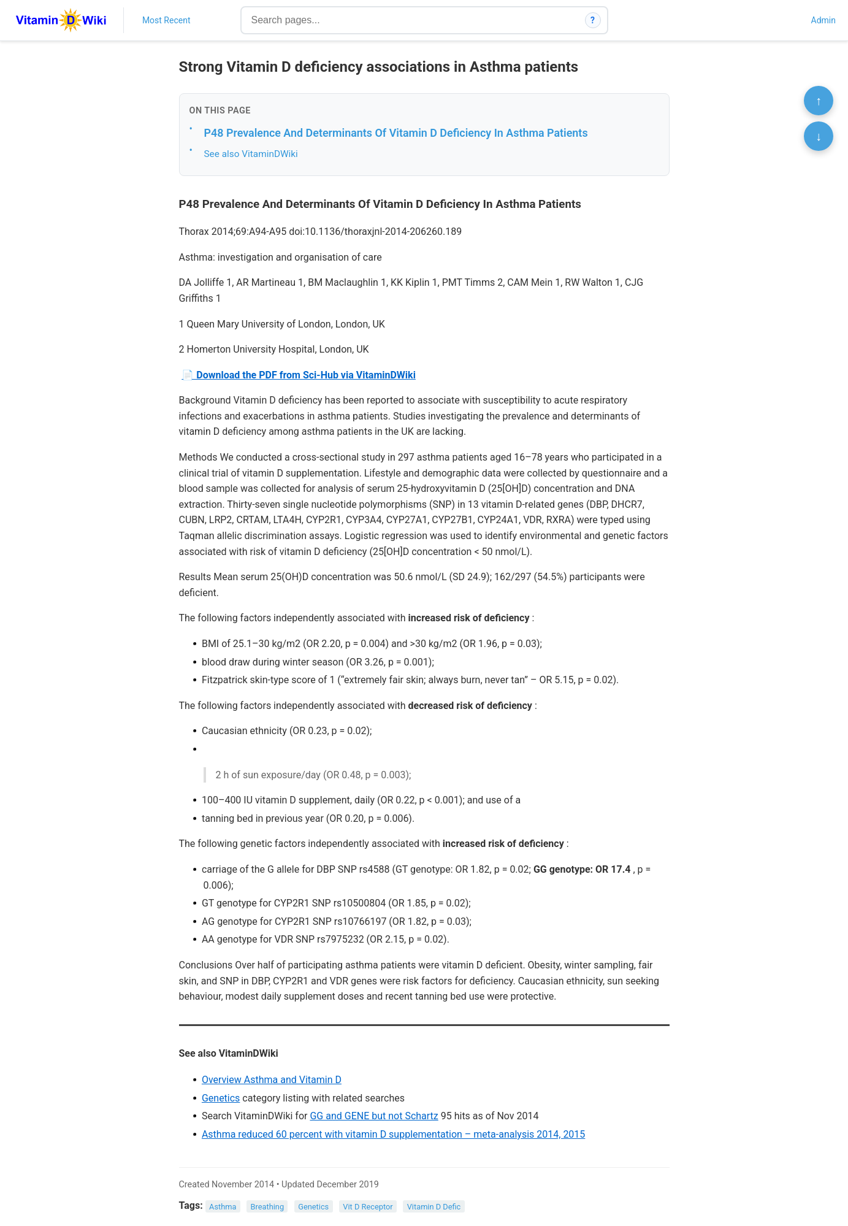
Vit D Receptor (367, 1206)
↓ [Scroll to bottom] (819, 136)
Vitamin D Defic (434, 1206)
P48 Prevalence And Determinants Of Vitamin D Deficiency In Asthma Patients (396, 132)
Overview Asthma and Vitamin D (272, 1080)
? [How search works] (592, 20)
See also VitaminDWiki (251, 153)
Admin (823, 20)
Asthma (222, 1206)
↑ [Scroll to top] (819, 100)
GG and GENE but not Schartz (374, 1116)
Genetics (221, 1098)
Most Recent (166, 20)
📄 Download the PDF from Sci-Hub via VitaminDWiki (298, 375)
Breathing (268, 1206)
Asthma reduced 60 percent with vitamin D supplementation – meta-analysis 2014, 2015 (393, 1134)
